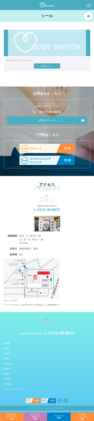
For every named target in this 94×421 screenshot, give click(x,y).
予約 (11, 417)
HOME (7, 343)
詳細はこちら (47, 66)
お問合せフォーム (47, 120)
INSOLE (8, 364)
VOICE (7, 379)
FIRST (7, 348)
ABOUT (7, 354)
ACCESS (8, 384)
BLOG (7, 374)
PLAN (6, 359)
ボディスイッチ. (37, 408)
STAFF (7, 369)
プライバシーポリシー (14, 389)
